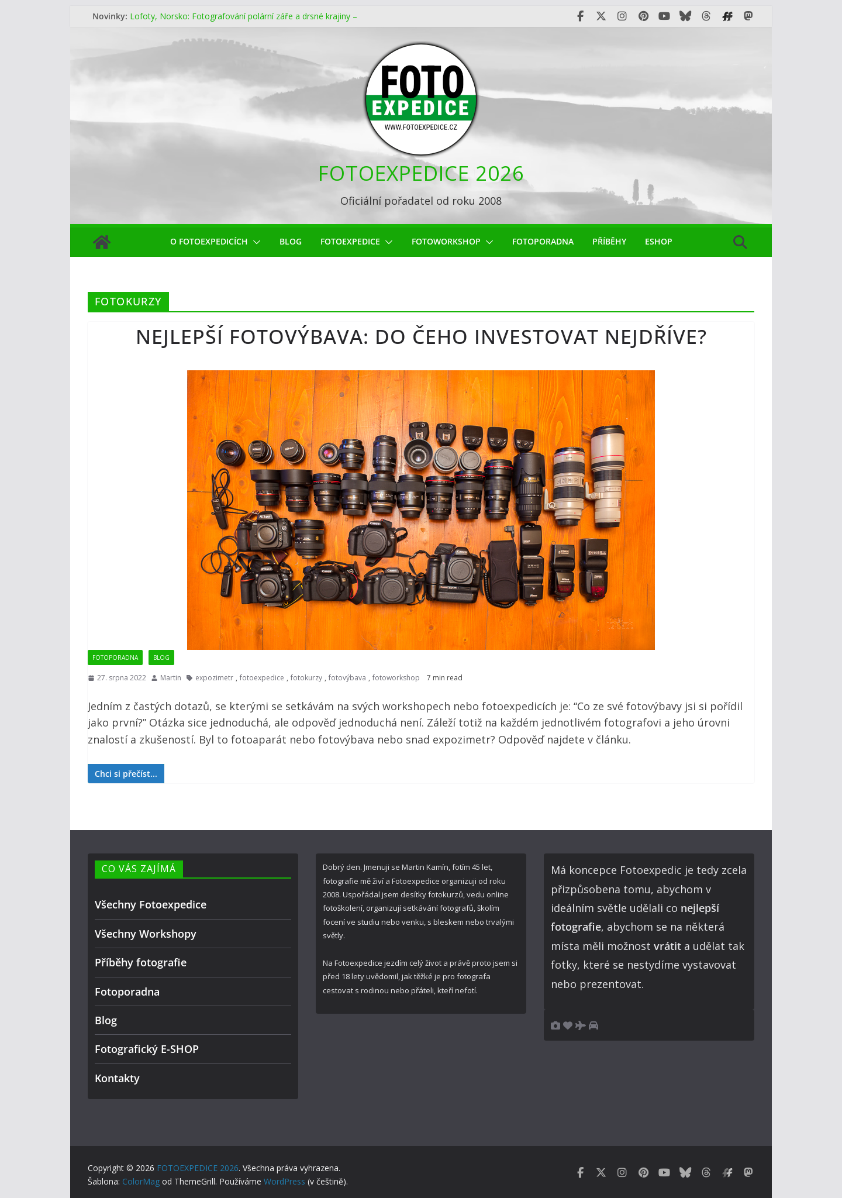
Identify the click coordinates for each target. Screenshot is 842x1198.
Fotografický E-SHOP (147, 1049)
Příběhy (609, 241)
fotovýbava (347, 678)
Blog (290, 241)
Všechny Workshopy (145, 934)
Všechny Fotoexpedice (150, 904)
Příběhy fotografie (141, 962)
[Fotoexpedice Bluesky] (685, 16)
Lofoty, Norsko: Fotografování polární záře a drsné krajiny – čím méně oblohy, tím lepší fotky (243, 22)
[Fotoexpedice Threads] (706, 16)
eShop (658, 241)
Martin (170, 678)
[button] (254, 242)
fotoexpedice (262, 678)
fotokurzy (306, 678)
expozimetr (214, 678)
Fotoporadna (543, 241)
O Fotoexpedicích (209, 241)
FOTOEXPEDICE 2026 (421, 173)
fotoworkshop (446, 241)
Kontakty (117, 1078)
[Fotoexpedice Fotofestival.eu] (727, 16)
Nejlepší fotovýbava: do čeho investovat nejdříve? (421, 336)
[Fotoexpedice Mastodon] (748, 16)
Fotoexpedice (350, 241)
